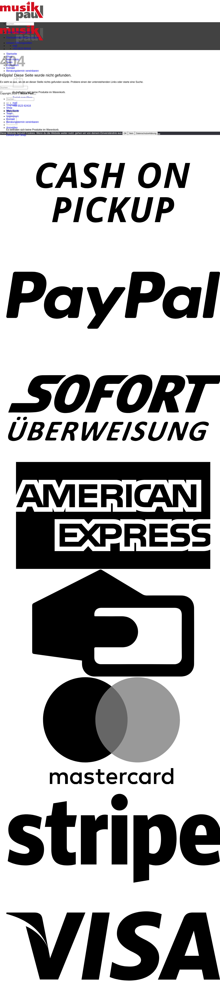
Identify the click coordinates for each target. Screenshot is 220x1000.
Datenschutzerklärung (146, 133)
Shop (9, 107)
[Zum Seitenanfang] (34, 94)
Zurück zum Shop (16, 135)
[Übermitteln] (7, 27)
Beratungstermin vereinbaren (22, 70)
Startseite (11, 105)
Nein (131, 133)
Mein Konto (12, 110)
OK (125, 133)
